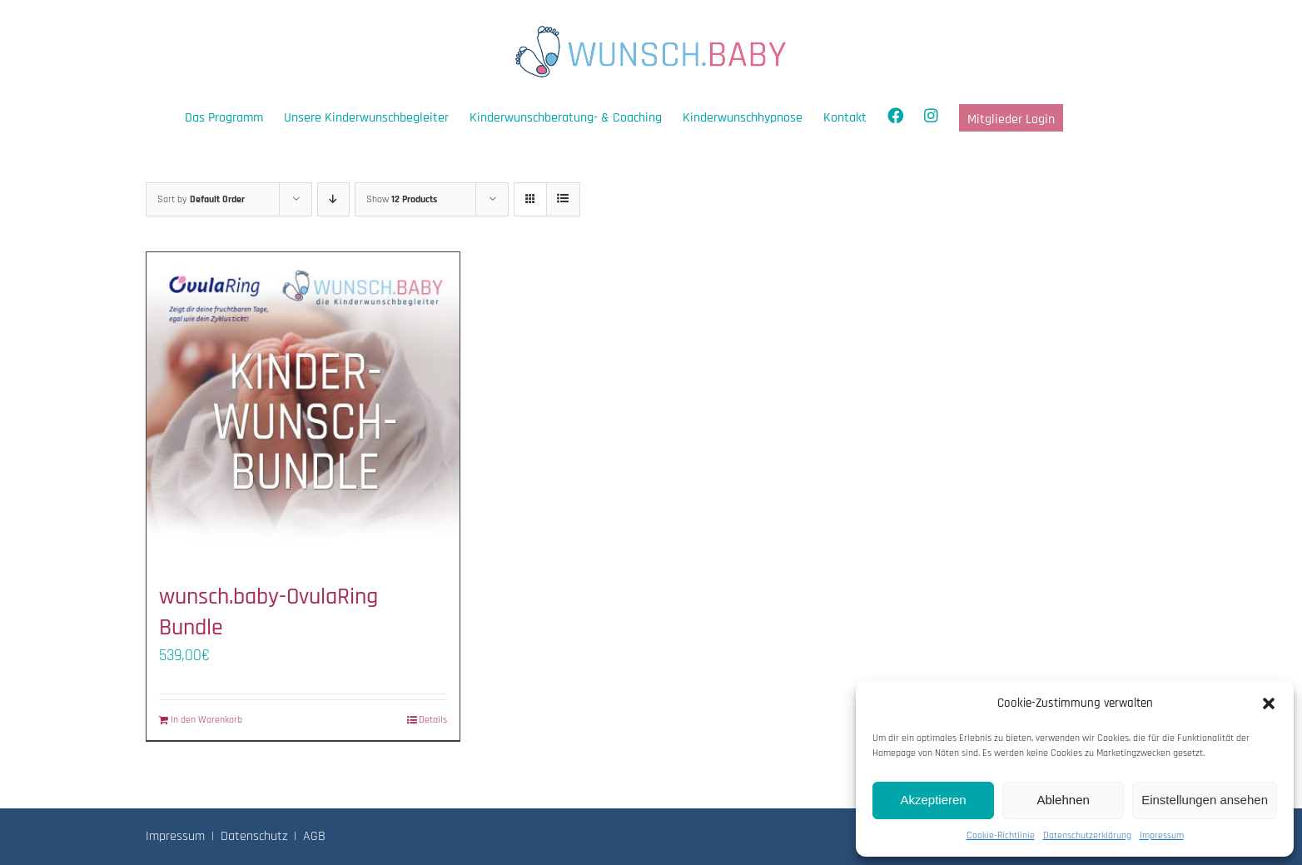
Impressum (1162, 835)
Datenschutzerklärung (1087, 835)
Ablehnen (1062, 800)
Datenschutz (254, 836)
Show (401, 199)
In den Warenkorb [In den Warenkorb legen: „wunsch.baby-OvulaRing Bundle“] (206, 719)
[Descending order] (333, 199)
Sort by (201, 199)
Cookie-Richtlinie (1001, 835)
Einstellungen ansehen (1204, 800)
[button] (1268, 703)
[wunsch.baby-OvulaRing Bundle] (303, 408)
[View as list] (563, 199)
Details (433, 719)
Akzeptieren (933, 800)
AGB (314, 836)
